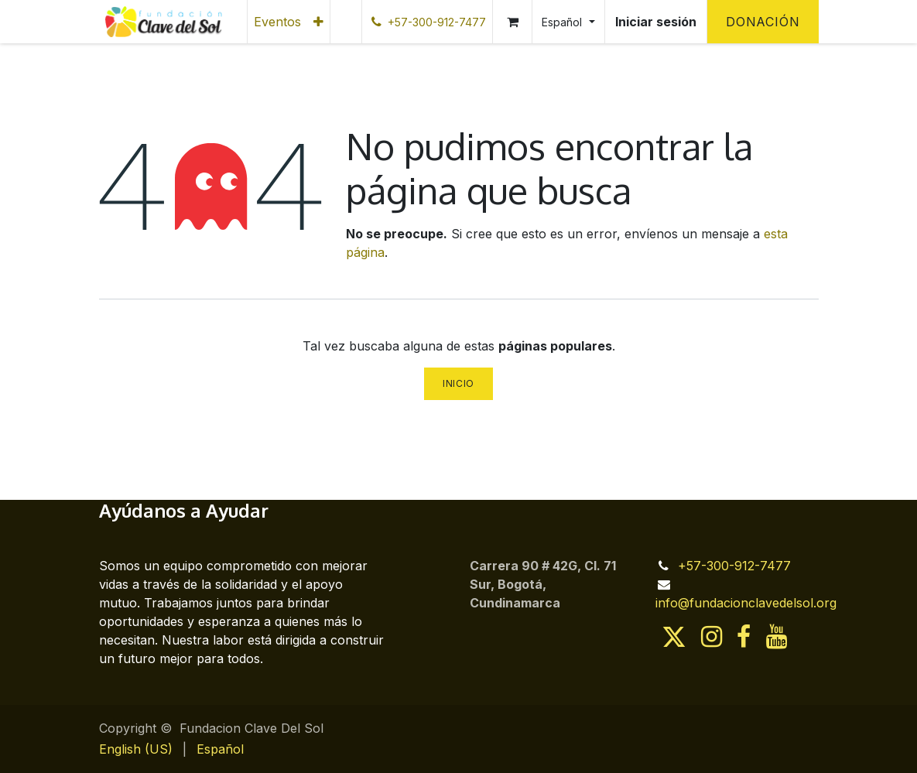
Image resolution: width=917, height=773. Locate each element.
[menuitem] (277, 21)
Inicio (458, 383)
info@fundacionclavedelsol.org (746, 603)
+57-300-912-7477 (734, 565)
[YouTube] (776, 636)
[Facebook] (744, 636)
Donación (762, 21)
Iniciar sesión (655, 21)
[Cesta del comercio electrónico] (512, 21)
